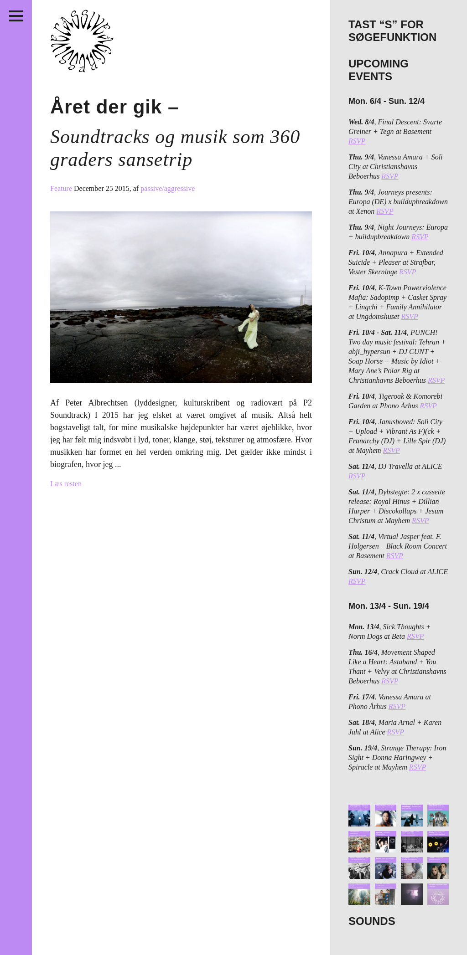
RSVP (356, 141)
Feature (62, 188)
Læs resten (66, 484)
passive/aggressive (167, 188)
